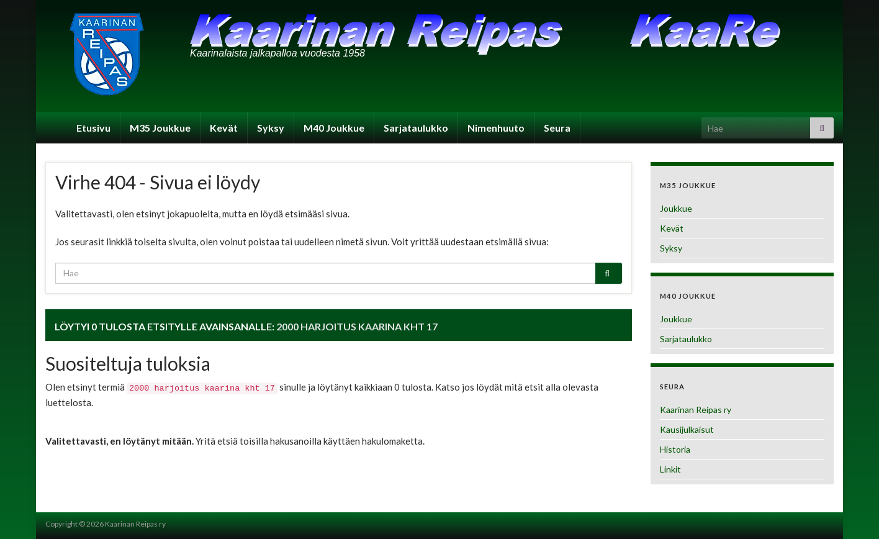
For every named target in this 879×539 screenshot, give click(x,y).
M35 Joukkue (160, 128)
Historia (675, 449)
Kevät (224, 128)
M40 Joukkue (334, 128)
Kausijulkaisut (687, 429)
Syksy (270, 128)
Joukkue (676, 208)
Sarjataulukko (416, 128)
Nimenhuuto (496, 128)
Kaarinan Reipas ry (695, 409)
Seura (557, 128)
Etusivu (93, 128)
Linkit (670, 469)
